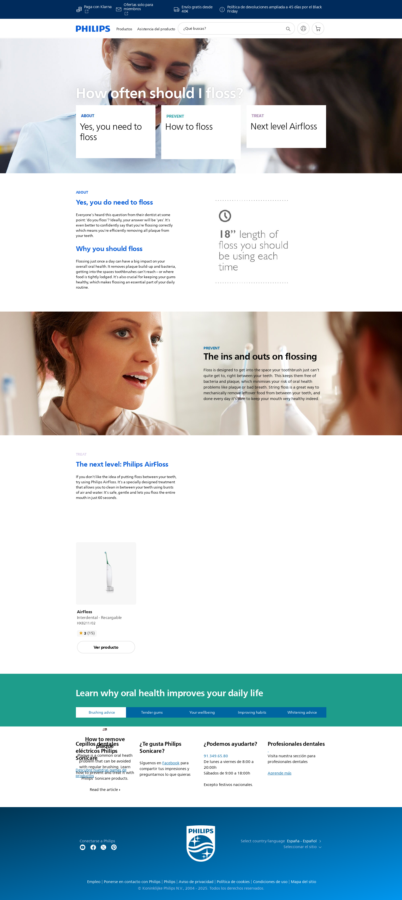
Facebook (170, 763)
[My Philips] (303, 28)
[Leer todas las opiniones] (87, 633)
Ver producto (106, 647)
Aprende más (279, 773)
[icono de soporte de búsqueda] (288, 29)
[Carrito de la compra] (318, 28)
